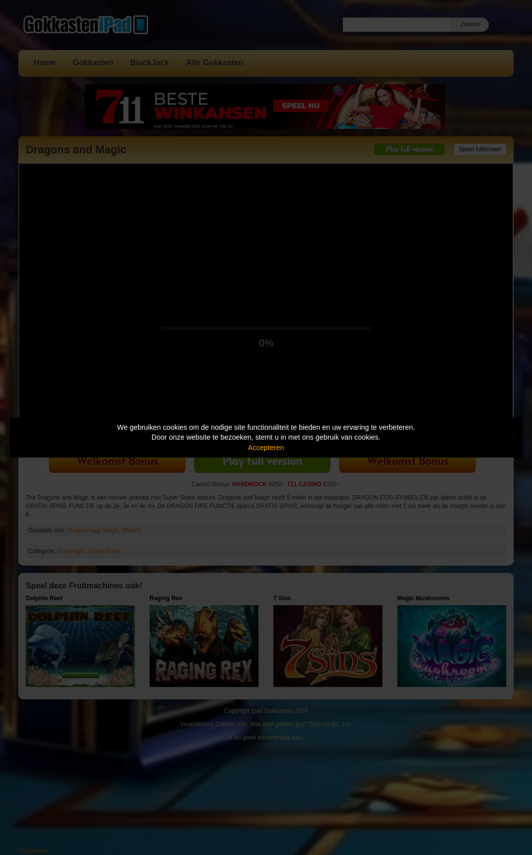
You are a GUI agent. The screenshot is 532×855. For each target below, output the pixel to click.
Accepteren (266, 448)
